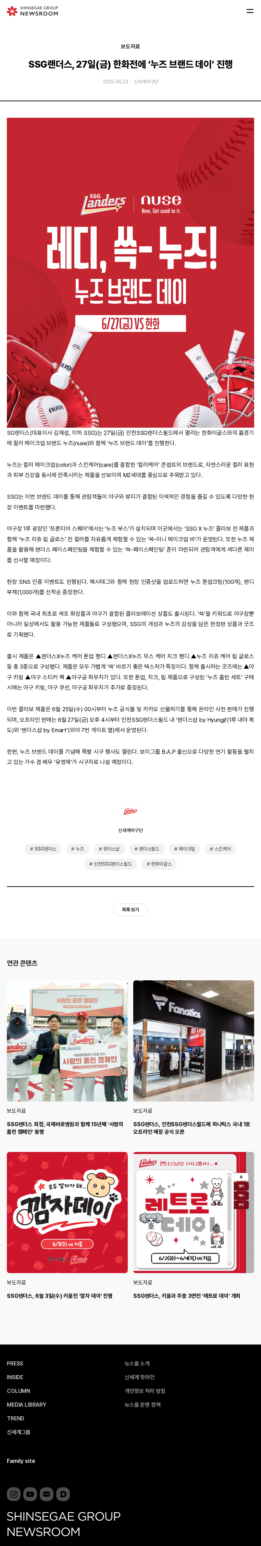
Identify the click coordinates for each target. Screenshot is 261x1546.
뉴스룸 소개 (137, 1363)
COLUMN (18, 1391)
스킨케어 (222, 849)
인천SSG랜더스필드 (113, 864)
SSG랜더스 (45, 849)
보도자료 (130, 46)
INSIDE (15, 1377)
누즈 (80, 849)
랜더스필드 (149, 849)
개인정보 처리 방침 (145, 1391)
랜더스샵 (111, 849)
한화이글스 (161, 864)
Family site (21, 1461)
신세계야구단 (146, 81)
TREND (15, 1418)
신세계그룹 (18, 1432)
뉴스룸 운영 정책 (143, 1405)
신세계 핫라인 (139, 1377)
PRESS (15, 1363)
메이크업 (187, 849)
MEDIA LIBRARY (26, 1405)
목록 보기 (130, 909)
